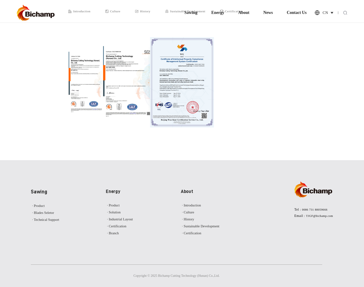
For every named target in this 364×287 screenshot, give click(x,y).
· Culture (188, 212)
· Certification (116, 226)
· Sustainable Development (200, 226)
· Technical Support (45, 220)
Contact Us (297, 12)
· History (188, 219)
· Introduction (191, 205)
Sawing (190, 12)
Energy (217, 12)
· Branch (113, 233)
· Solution (113, 212)
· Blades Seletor (43, 213)
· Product (38, 206)
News (268, 12)
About (243, 12)
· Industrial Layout (120, 219)
